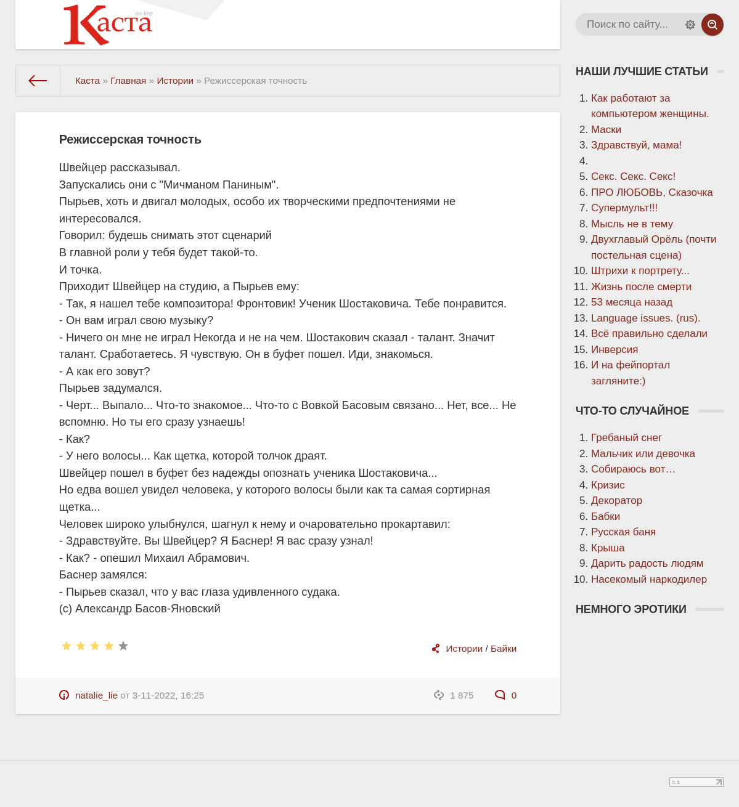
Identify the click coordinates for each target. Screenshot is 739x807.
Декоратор (616, 500)
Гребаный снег (626, 438)
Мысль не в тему (632, 224)
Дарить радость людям (647, 563)
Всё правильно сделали (649, 333)
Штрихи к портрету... (640, 271)
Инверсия (615, 349)
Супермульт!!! (624, 208)
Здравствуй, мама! (636, 145)
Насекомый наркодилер (649, 579)
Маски (606, 130)
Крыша (608, 548)
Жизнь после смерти (641, 287)
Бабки (605, 516)
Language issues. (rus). (646, 318)
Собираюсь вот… (633, 469)
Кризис (608, 485)
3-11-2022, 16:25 (169, 695)
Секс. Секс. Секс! (633, 176)
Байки (503, 648)
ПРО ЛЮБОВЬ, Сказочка (652, 192)
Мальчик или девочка (643, 454)
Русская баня (623, 532)
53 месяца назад (631, 302)
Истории (464, 648)
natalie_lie (96, 695)
